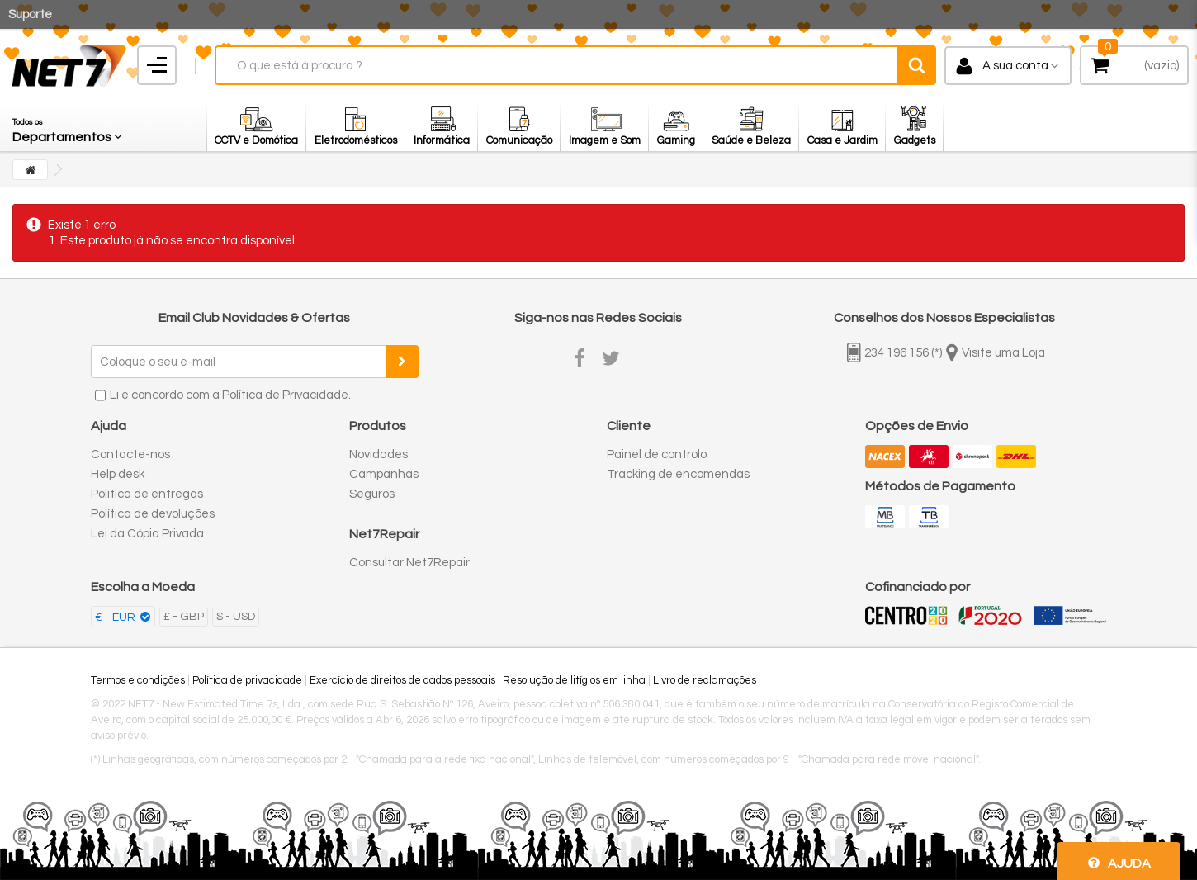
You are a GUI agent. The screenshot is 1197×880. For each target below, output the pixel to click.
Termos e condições (138, 680)
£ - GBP (183, 616)
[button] (68, 126)
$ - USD (235, 616)
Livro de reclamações (704, 680)
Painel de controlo (657, 454)
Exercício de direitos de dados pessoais (402, 680)
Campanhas (384, 474)
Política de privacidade (247, 680)
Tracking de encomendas (678, 474)
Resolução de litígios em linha (574, 680)
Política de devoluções (153, 514)
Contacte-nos (130, 454)
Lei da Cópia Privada (147, 534)
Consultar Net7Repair (409, 562)
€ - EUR (116, 617)
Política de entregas (147, 494)
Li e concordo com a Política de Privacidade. (230, 395)
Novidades (378, 454)
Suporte (30, 14)
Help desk (117, 474)
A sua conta (1015, 65)
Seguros (372, 494)
